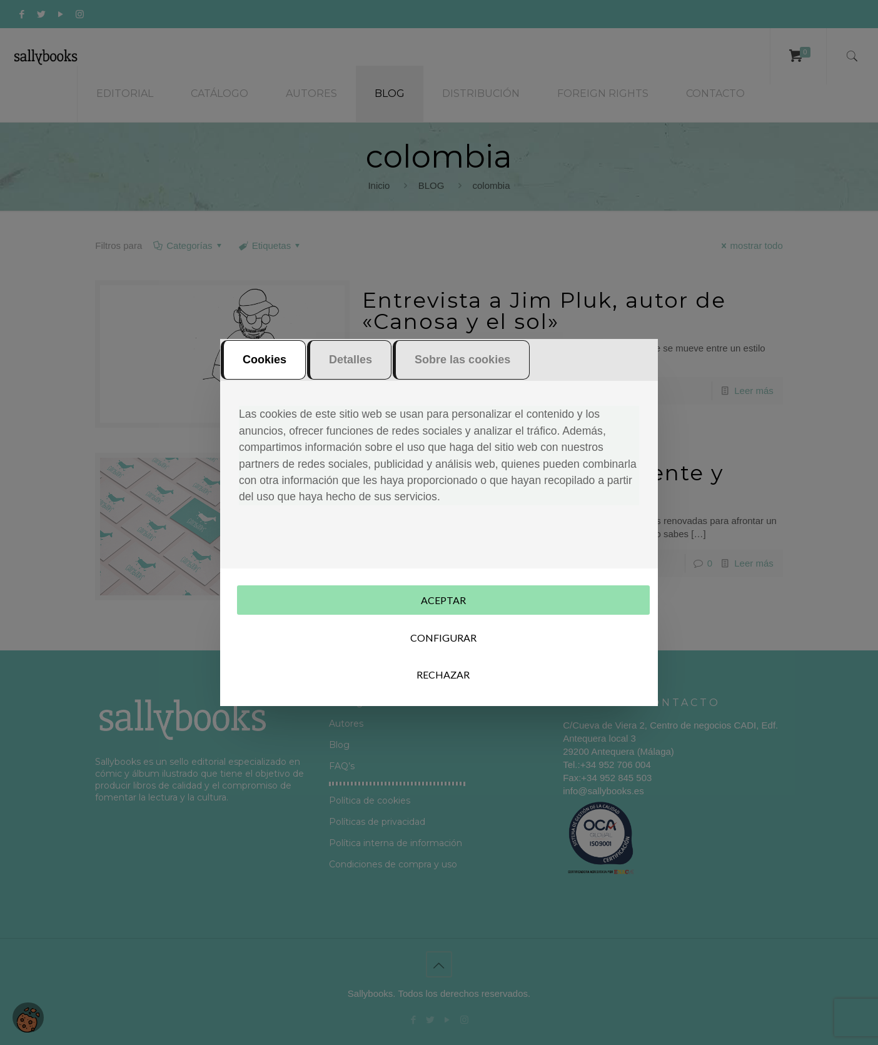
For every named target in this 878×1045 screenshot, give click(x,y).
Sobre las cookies (462, 361)
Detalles (350, 361)
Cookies (264, 361)
